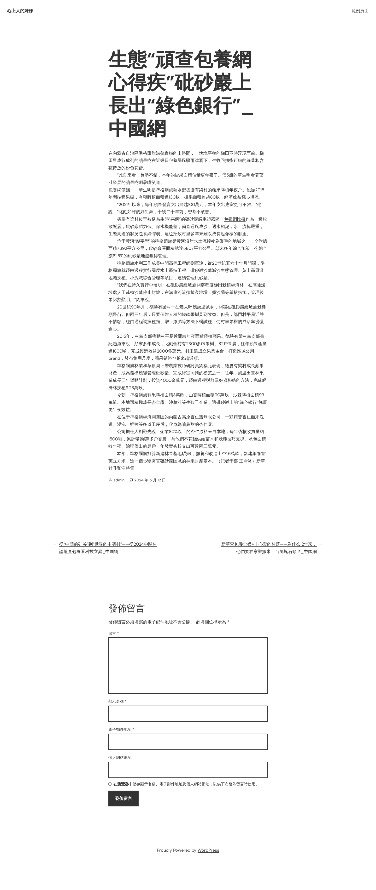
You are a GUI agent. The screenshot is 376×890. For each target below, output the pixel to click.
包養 (173, 160)
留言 (113, 633)
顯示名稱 (117, 701)
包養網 (145, 234)
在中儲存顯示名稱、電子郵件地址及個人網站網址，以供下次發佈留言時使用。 (186, 784)
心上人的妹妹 (20, 11)
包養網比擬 (235, 219)
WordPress (208, 850)
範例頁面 (360, 11)
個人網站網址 (119, 757)
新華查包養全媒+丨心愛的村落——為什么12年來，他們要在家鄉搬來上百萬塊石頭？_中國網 (269, 547)
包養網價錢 (119, 190)
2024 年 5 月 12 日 (150, 480)
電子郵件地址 (121, 729)
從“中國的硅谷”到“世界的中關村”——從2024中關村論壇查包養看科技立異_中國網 (108, 547)
